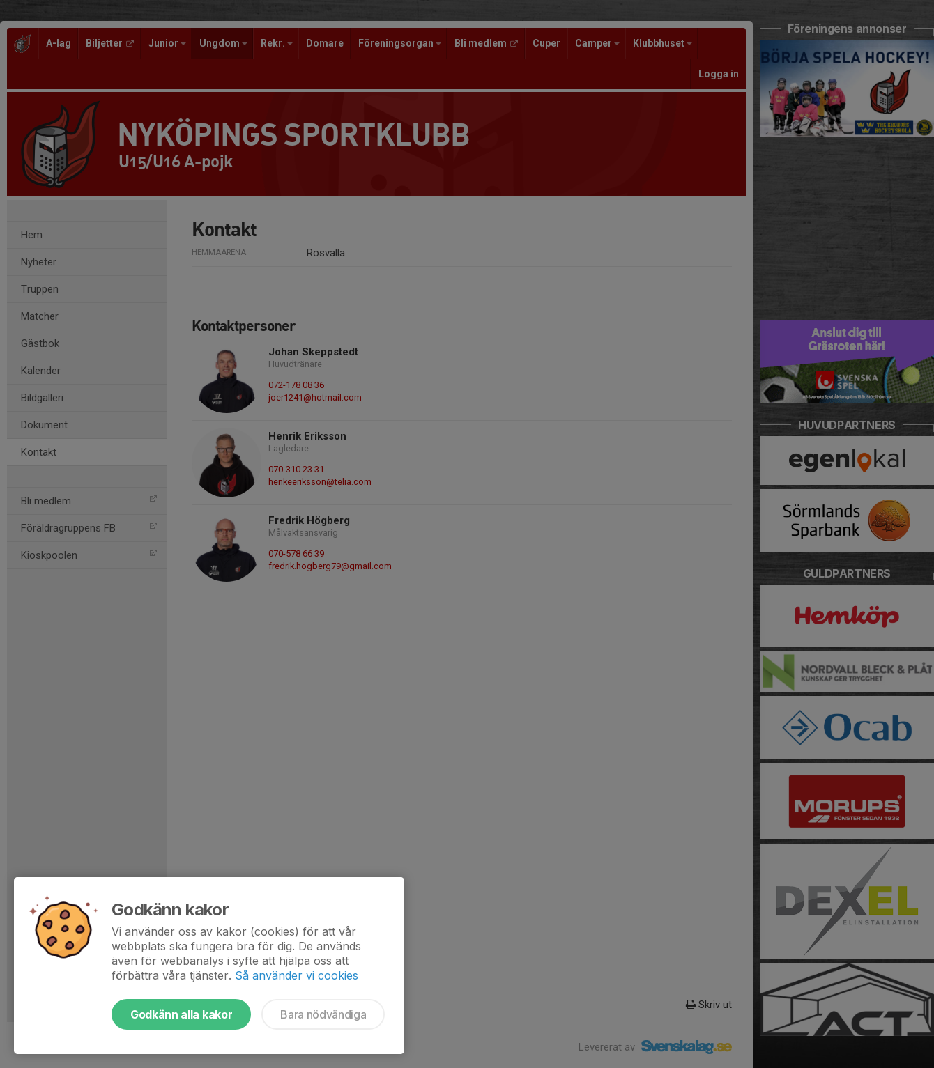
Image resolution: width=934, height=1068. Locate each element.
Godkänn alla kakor (181, 1014)
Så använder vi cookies (296, 975)
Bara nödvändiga (323, 1014)
